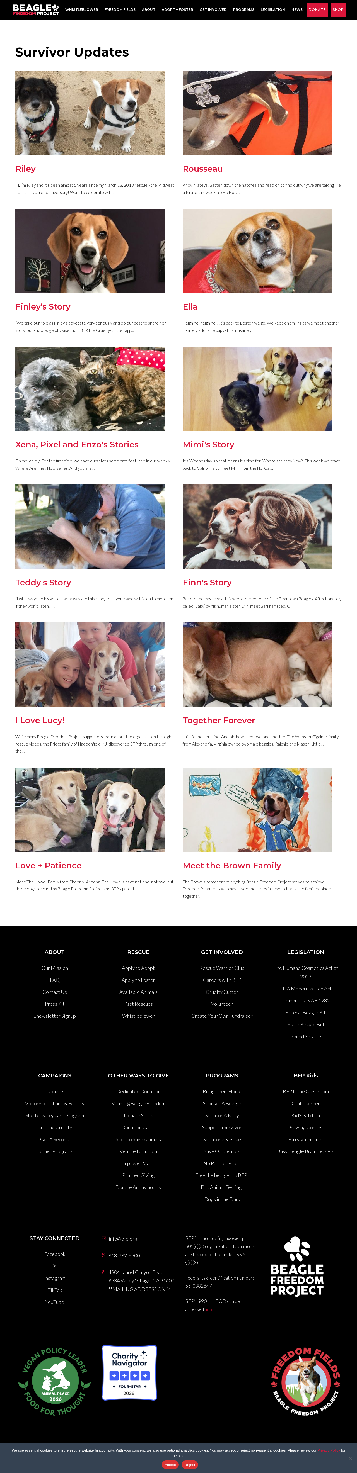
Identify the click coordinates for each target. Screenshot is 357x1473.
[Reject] (350, 1458)
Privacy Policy (328, 1450)
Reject (189, 1465)
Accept (170, 1465)
